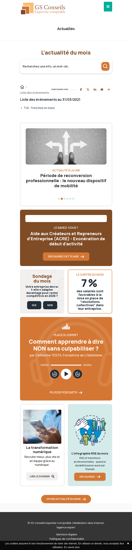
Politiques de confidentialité (67, 539)
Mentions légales (66, 534)
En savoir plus (72, 547)
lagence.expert (66, 527)
